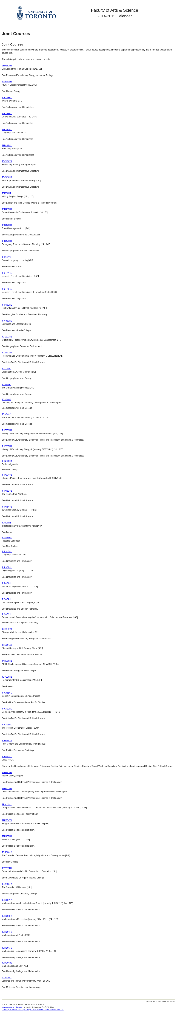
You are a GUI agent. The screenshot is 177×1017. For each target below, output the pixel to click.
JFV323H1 (7, 321)
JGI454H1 (6, 414)
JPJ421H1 (7, 804)
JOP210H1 (7, 677)
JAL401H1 (7, 145)
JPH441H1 (7, 788)
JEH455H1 (7, 209)
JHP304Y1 (7, 475)
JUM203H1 (7, 916)
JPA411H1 (7, 724)
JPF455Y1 (7, 756)
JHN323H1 (7, 461)
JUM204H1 (7, 932)
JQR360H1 (7, 852)
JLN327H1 (7, 537)
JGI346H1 (6, 384)
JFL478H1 (7, 289)
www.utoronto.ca (8, 1007)
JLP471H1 (7, 583)
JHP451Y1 (7, 491)
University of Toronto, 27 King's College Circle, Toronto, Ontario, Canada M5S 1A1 (33, 1009)
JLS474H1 (7, 599)
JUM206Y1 (7, 963)
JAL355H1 (7, 129)
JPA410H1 (7, 709)
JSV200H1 (7, 868)
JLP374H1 (7, 567)
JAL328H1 (7, 97)
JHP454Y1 (7, 507)
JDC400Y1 (7, 161)
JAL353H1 (7, 113)
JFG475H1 (7, 241)
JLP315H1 (7, 551)
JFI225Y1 (6, 257)
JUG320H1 (7, 884)
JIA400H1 (6, 523)
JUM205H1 (7, 948)
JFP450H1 (7, 305)
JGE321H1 (7, 337)
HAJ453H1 (7, 81)
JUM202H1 (7, 900)
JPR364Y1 (7, 820)
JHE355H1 (7, 446)
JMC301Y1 (7, 645)
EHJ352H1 (7, 65)
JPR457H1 (7, 836)
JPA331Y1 (7, 693)
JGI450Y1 (6, 399)
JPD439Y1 (7, 740)
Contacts (19, 1007)
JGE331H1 (7, 352)
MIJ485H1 (7, 977)
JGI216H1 (6, 368)
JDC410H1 (7, 177)
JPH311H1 (7, 772)
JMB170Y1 (7, 629)
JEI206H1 (6, 193)
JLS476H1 (7, 614)
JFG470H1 (7, 225)
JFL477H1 (7, 273)
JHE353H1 (7, 430)
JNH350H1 (7, 661)
